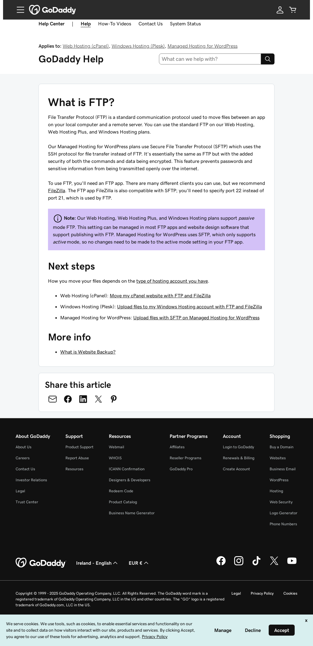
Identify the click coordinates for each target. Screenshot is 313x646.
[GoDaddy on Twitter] (274, 564)
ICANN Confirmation (127, 469)
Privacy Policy (262, 593)
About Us (23, 447)
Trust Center (27, 502)
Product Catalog (123, 502)
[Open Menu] (18, 9)
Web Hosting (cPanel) (86, 45)
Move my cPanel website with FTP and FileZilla (160, 295)
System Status (185, 23)
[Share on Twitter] (98, 399)
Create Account (236, 469)
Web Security (281, 502)
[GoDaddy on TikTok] (256, 564)
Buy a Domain (281, 447)
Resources (74, 469)
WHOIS (115, 458)
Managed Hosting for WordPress (203, 45)
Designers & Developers (129, 480)
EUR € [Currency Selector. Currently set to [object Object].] (139, 563)
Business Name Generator (132, 513)
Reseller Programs (185, 458)
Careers (23, 458)
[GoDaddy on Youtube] (291, 564)
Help (86, 23)
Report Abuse (77, 458)
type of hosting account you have (172, 280)
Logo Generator (283, 513)
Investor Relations (31, 480)
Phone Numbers (283, 524)
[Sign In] (280, 10)
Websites (278, 458)
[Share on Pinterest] (113, 399)
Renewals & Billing (238, 458)
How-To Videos (114, 23)
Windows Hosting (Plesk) (138, 45)
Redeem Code (121, 491)
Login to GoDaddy (238, 447)
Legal (20, 491)
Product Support (79, 447)
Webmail (116, 447)
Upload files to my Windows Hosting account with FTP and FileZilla (189, 306)
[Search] (267, 58)
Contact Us (150, 23)
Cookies (290, 593)
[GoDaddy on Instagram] (238, 564)
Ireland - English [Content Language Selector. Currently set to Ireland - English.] (97, 563)
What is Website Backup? (88, 351)
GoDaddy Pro (181, 469)
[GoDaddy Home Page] (41, 563)
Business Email (283, 469)
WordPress (279, 480)
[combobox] (210, 59)
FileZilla (56, 190)
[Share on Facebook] (67, 399)
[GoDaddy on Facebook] (220, 564)
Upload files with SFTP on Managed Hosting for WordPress (196, 317)
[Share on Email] (52, 399)
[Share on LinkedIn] (83, 399)
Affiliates (177, 447)
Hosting (276, 491)
